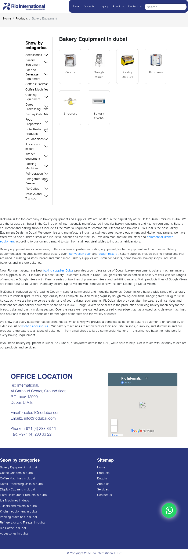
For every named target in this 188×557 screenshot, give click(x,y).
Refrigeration (34, 173)
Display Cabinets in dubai (17, 489)
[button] (36, 45)
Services (103, 489)
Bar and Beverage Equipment (32, 74)
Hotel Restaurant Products (36, 131)
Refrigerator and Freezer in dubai (22, 522)
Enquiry (103, 6)
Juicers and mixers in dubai (18, 506)
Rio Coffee (32, 188)
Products (88, 6)
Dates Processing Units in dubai (21, 484)
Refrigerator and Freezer (36, 181)
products (21, 18)
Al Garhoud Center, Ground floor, (38, 391)
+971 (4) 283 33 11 (40, 428)
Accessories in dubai (14, 533)
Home (75, 6)
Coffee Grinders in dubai (16, 473)
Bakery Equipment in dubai (18, 467)
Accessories (33, 55)
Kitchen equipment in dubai (18, 511)
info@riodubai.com (40, 418)
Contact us (135, 6)
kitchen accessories (34, 326)
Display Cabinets (36, 114)
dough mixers (107, 253)
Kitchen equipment (32, 156)
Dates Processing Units (36, 106)
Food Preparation (33, 121)
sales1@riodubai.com (42, 412)
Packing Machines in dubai (18, 517)
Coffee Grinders (36, 84)
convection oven (80, 253)
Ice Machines (34, 139)
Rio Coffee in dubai (13, 528)
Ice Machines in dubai (15, 500)
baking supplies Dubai (58, 270)
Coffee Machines (36, 89)
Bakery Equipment (32, 62)
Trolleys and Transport (33, 196)
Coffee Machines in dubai (17, 478)
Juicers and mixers (33, 146)
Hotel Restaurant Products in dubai (23, 495)
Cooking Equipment (32, 96)
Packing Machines (32, 166)
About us (118, 6)
